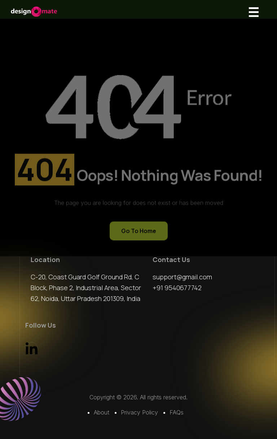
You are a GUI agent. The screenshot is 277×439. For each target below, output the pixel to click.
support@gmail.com (182, 276)
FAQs (177, 412)
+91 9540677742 (177, 287)
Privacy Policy (139, 412)
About (101, 412)
